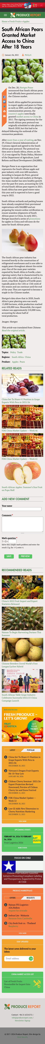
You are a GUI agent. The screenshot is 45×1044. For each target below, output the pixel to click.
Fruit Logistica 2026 (13, 842)
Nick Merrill (22, 1037)
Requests (31, 898)
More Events (22, 848)
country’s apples (16, 113)
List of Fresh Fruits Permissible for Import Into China (17, 984)
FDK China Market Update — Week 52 (22, 799)
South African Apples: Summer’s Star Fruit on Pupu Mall (22, 489)
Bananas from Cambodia (20, 918)
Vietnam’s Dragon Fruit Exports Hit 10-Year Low (24, 772)
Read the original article (13, 330)
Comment (7, 515)
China (28, 357)
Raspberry (13, 926)
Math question (9, 538)
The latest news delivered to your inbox (20, 950)
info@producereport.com (22, 1017)
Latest (12, 750)
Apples (26, 21)
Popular (30, 750)
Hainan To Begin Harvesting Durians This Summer (21, 634)
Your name (7, 505)
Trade (20, 352)
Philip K (28, 55)
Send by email (4, 116)
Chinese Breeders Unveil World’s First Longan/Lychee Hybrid (20, 665)
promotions (34, 218)
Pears (22, 361)
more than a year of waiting (20, 139)
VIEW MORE (22, 821)
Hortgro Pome (26, 87)
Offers (12, 898)
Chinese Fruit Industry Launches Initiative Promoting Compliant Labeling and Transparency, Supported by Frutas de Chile (22, 877)
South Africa (18, 357)
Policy (13, 352)
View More (22, 933)
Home (5, 21)
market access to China (27, 116)
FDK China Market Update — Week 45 (20, 458)
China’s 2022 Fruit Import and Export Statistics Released (20, 602)
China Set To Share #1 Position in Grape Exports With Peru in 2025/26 (21, 401)
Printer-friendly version (4, 111)
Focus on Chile (22, 858)
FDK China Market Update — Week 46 (20, 430)
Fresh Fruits (15, 21)
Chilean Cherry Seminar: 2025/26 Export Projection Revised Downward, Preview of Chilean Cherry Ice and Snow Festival (25, 786)
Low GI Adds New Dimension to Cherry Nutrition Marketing (24, 810)
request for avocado (18, 910)
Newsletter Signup (22, 1020)
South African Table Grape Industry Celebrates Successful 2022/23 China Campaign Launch (19, 697)
